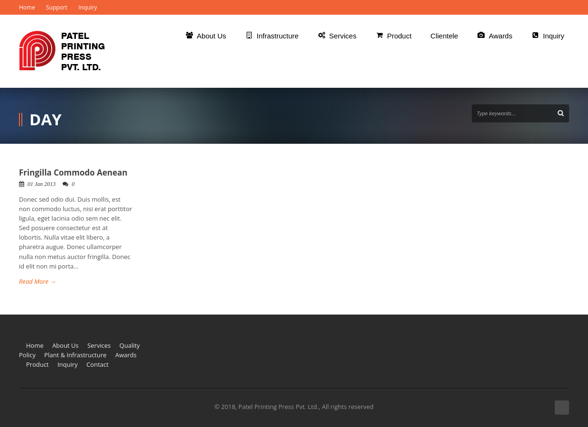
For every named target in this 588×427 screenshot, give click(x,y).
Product (37, 364)
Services (98, 345)
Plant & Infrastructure (75, 355)
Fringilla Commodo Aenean (73, 172)
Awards (126, 355)
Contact (97, 364)
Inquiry (87, 7)
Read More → (37, 281)
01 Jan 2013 (41, 184)
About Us (65, 345)
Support (56, 7)
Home (27, 7)
